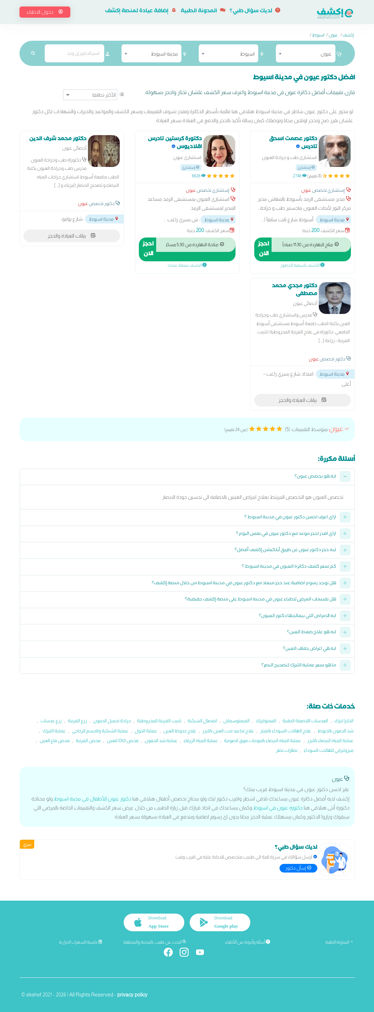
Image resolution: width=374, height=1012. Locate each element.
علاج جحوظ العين (179, 730)
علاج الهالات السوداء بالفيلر (285, 730)
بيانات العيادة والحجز (72, 236)
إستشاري (306, 167)
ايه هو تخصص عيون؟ (315, 477)
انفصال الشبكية (202, 720)
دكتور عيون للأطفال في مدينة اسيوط (92, 799)
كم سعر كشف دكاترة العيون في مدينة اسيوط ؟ (289, 567)
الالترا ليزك (343, 720)
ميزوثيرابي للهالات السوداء (328, 750)
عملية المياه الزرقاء (201, 740)
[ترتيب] (90, 94)
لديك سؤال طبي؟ (255, 11)
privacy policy (132, 995)
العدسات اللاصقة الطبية (305, 720)
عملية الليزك (54, 730)
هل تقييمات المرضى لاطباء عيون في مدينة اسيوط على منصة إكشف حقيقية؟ (260, 600)
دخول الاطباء (45, 12)
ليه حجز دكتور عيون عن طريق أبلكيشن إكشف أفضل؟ (285, 550)
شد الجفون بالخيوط (335, 730)
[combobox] (305, 53)
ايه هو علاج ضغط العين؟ (311, 633)
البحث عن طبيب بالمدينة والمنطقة (154, 942)
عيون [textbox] (326, 54)
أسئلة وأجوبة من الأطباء (247, 942)
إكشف (348, 34)
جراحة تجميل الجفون (112, 720)
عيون (333, 34)
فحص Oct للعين (122, 740)
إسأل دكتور (298, 868)
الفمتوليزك (266, 720)
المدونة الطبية (203, 11)
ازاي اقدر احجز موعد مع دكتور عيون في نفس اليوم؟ (286, 534)
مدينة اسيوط (335, 219)
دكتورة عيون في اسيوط (278, 808)
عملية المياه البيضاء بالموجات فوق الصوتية (262, 740)
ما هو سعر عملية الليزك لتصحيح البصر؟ (298, 666)
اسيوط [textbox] (247, 54)
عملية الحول (146, 730)
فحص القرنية (88, 740)
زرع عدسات (51, 720)
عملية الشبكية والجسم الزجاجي (100, 730)
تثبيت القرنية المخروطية (159, 720)
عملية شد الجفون (161, 740)
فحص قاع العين (55, 740)
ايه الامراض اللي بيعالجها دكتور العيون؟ (297, 616)
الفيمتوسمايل (236, 720)
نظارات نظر (287, 750)
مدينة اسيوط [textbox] (164, 54)
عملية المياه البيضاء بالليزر (330, 740)
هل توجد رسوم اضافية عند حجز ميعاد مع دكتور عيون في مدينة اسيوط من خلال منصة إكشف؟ (244, 584)
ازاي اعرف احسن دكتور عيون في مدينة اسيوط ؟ (290, 518)
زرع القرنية (77, 720)
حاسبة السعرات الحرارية (80, 942)
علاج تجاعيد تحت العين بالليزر (228, 730)
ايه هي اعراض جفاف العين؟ (309, 649)
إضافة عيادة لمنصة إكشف (140, 11)
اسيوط (318, 34)
